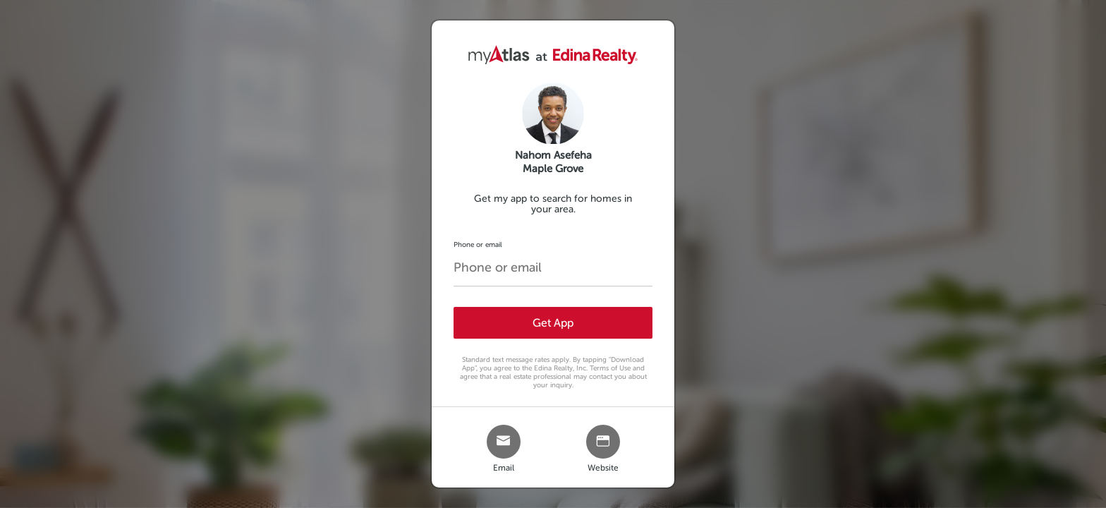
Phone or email (478, 244)
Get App (553, 323)
